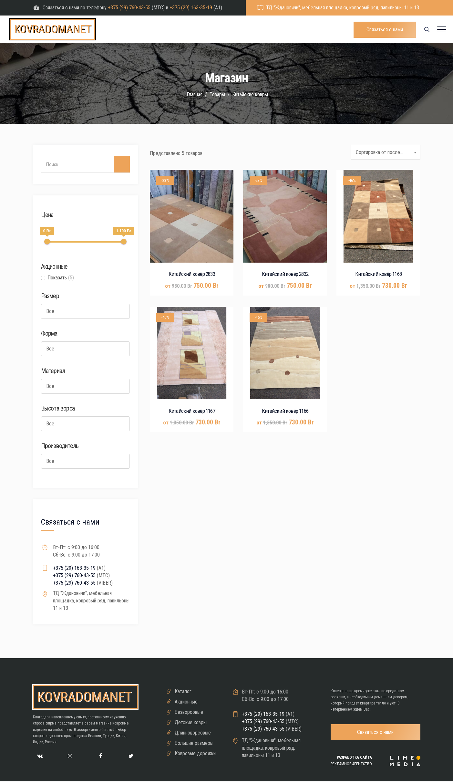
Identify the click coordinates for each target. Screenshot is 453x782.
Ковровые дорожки (195, 753)
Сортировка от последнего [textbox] (383, 152)
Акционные (186, 702)
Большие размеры (194, 743)
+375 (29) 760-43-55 (129, 8)
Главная (193, 94)
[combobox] (385, 152)
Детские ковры (191, 722)
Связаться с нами (384, 29)
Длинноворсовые (193, 733)
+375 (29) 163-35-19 (191, 8)
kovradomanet (52, 29)
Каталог (183, 691)
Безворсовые (189, 712)
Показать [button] (60, 278)
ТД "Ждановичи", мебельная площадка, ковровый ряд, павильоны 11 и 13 (342, 8)
